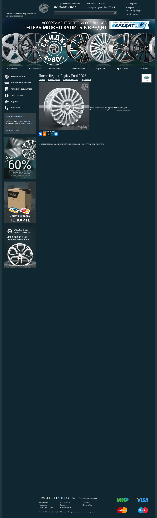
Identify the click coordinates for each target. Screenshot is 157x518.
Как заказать (35, 68)
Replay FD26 (86, 80)
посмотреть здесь (123, 110)
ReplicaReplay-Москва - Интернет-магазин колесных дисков (72, 512)
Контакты (144, 68)
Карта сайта (87, 505)
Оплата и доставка (57, 68)
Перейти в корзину (133, 14)
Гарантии (100, 68)
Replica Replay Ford (70, 80)
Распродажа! (13, 68)
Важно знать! (78, 68)
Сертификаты (122, 68)
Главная (42, 80)
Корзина (133, 3)
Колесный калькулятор (18, 89)
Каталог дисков (14, 76)
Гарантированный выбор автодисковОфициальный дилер (21, 15)
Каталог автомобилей (17, 83)
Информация (13, 95)
